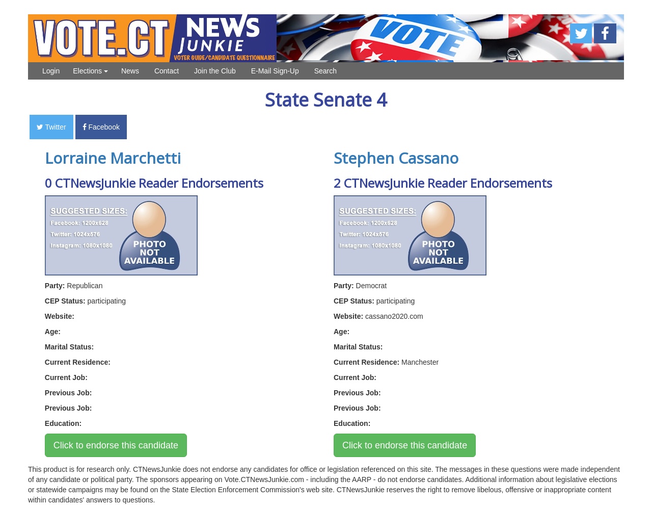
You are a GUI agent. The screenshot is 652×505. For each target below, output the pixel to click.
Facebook (101, 127)
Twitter (51, 127)
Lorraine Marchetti (113, 157)
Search (325, 71)
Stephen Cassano (396, 157)
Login (51, 71)
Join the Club (215, 71)
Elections (90, 71)
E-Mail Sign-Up (275, 71)
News (130, 71)
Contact (166, 71)
